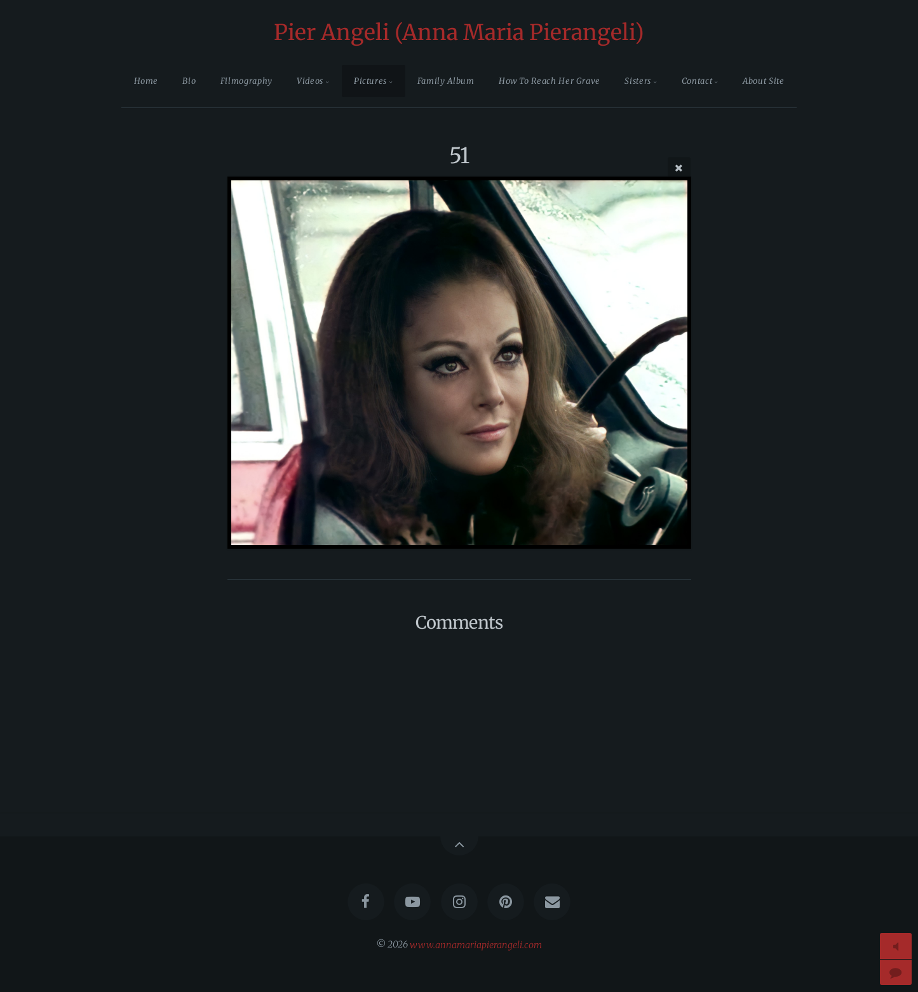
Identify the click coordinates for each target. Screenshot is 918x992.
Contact (697, 81)
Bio (189, 81)
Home (146, 81)
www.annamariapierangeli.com (476, 944)
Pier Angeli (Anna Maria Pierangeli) (459, 32)
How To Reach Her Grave (549, 81)
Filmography (246, 81)
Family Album (446, 81)
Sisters (637, 81)
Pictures (370, 81)
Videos (310, 81)
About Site (763, 81)
